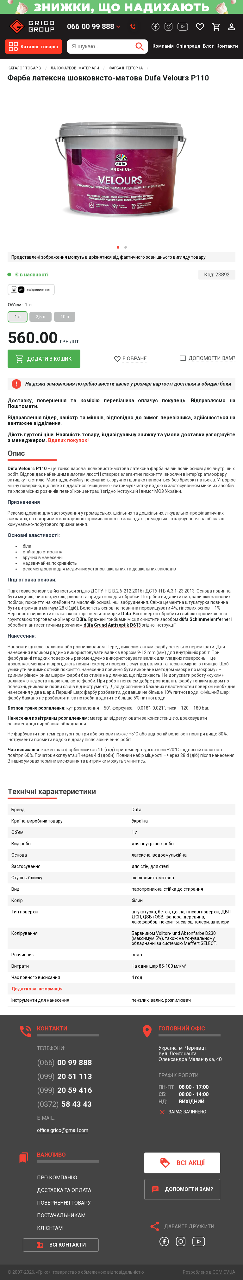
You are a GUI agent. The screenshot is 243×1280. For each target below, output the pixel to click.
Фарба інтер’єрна (126, 68)
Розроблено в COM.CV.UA (209, 1272)
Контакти (227, 46)
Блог (208, 46)
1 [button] (118, 247)
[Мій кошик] (216, 27)
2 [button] (125, 247)
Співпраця (188, 46)
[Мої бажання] (200, 27)
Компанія (163, 46)
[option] (121, 163)
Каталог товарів (24, 68)
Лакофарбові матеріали (75, 68)
